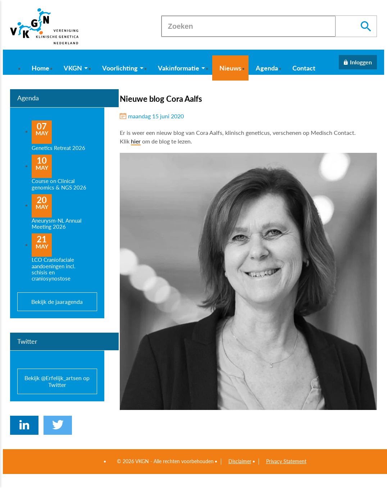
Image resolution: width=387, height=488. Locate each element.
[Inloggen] (358, 62)
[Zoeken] (248, 26)
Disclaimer (239, 461)
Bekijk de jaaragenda (57, 301)
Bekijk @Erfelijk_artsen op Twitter (57, 381)
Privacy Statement (286, 461)
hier (136, 141)
